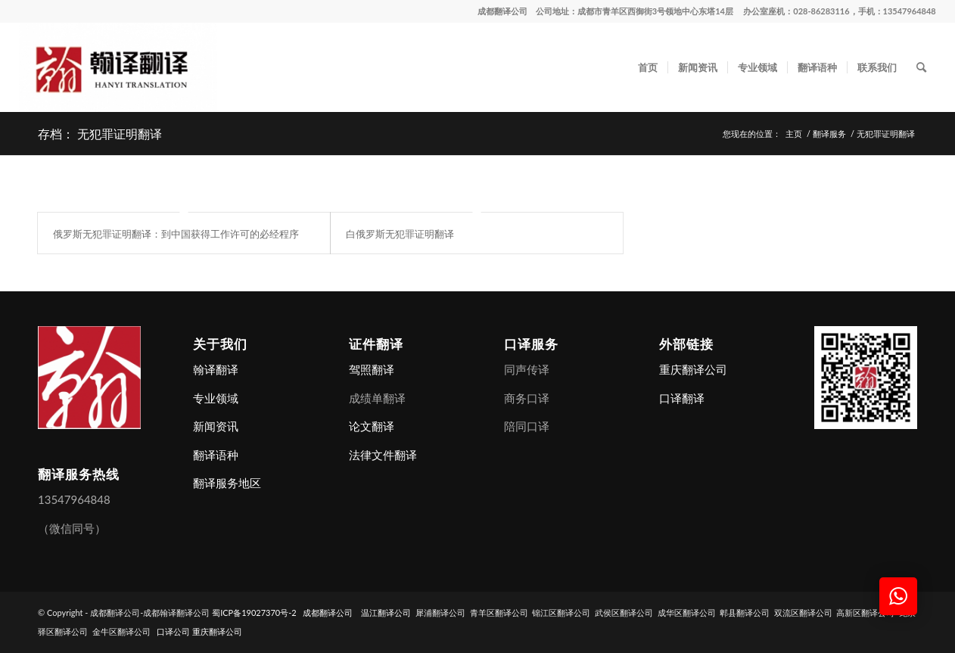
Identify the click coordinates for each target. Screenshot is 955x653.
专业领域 (215, 398)
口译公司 (173, 631)
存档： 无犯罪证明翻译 (100, 133)
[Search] (921, 67)
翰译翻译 (215, 369)
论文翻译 (371, 426)
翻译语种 (215, 455)
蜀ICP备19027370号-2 (254, 612)
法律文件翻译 (383, 455)
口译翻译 (682, 398)
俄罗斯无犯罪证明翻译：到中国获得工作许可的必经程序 (176, 233)
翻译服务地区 (227, 483)
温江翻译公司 (386, 612)
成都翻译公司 (502, 11)
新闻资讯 (215, 426)
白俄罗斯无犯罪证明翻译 (400, 233)
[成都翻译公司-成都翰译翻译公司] (118, 67)
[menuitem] (647, 67)
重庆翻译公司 (693, 369)
